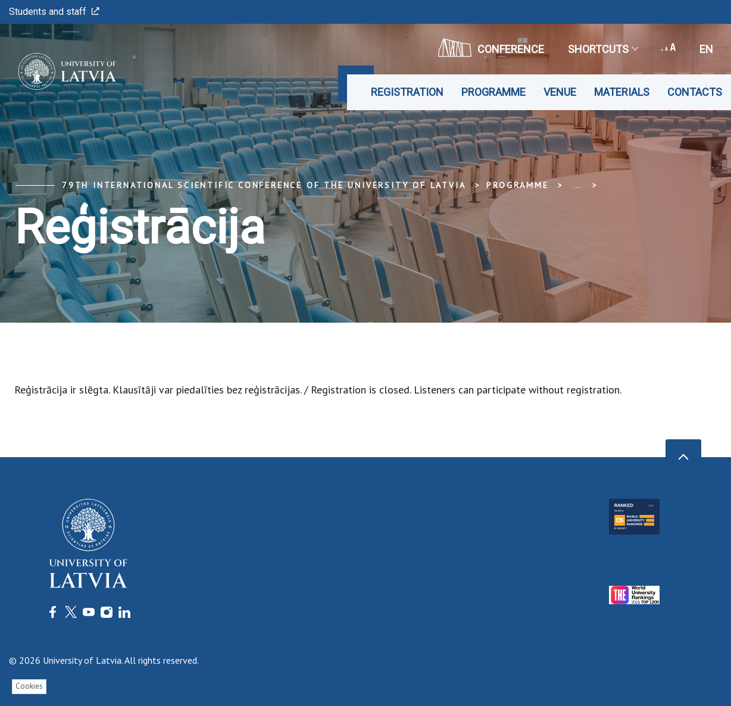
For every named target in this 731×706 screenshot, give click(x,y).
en (706, 49)
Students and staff (54, 11)
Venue (559, 92)
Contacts (694, 92)
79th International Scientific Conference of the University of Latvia (264, 185)
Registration (407, 92)
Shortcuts (603, 49)
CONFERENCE (491, 47)
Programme (493, 92)
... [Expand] (576, 185)
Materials (621, 92)
